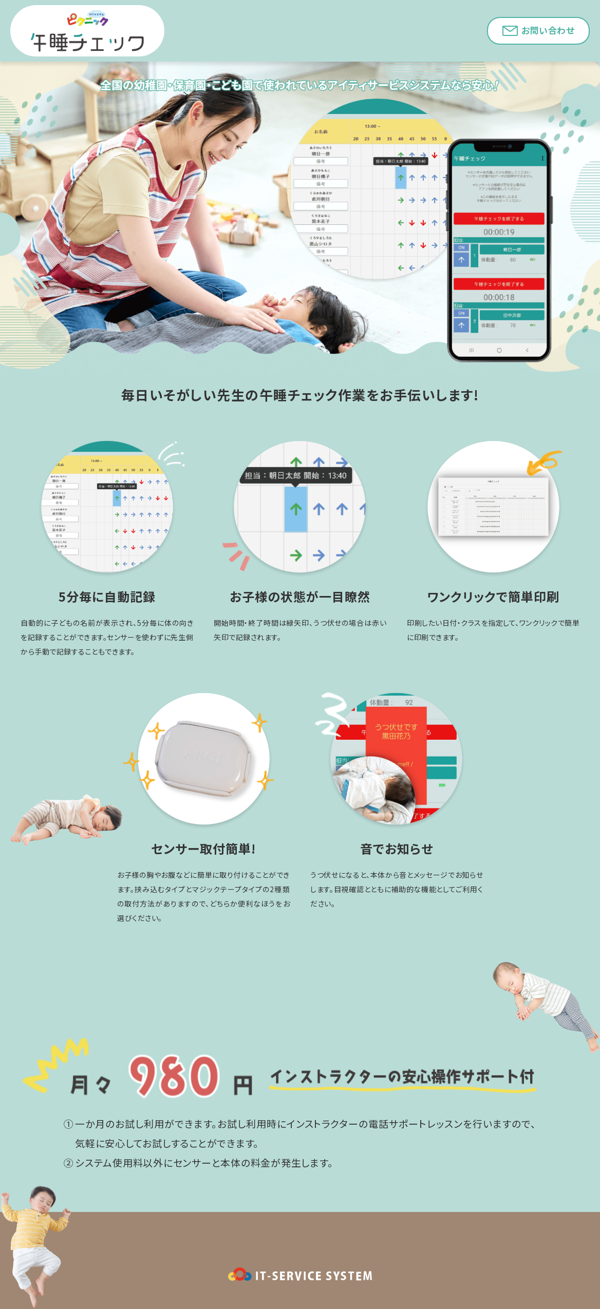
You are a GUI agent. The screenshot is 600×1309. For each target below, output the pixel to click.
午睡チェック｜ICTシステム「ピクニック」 (87, 30)
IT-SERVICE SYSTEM (300, 1274)
